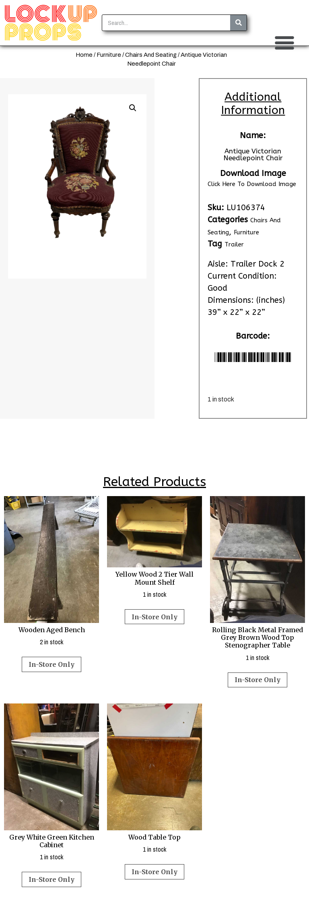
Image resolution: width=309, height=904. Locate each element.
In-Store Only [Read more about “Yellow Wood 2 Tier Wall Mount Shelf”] (154, 617)
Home (84, 55)
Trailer (234, 244)
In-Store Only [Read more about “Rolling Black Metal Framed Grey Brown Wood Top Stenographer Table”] (257, 680)
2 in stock (51, 571)
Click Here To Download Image (252, 184)
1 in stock (154, 547)
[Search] (238, 23)
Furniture (109, 55)
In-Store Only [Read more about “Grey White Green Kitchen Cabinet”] (51, 879)
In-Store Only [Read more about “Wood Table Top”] (154, 872)
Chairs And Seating (151, 55)
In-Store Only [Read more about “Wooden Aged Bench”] (51, 664)
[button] (284, 42)
